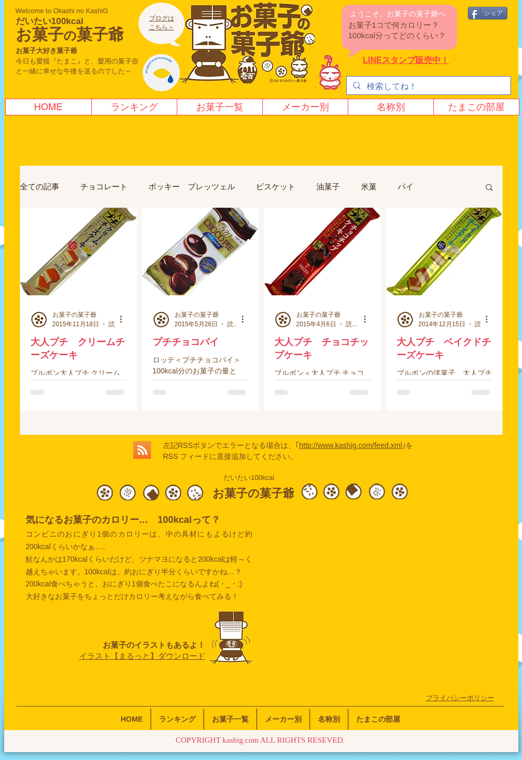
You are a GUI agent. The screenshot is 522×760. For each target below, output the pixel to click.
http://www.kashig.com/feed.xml (350, 445)
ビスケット (275, 187)
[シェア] (487, 13)
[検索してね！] (427, 87)
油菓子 (328, 187)
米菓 (369, 187)
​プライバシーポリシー (460, 698)
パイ (405, 187)
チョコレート (103, 187)
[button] (489, 188)
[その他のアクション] (125, 319)
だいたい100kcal (49, 21)
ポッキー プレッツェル (191, 187)
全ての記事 (39, 187)
